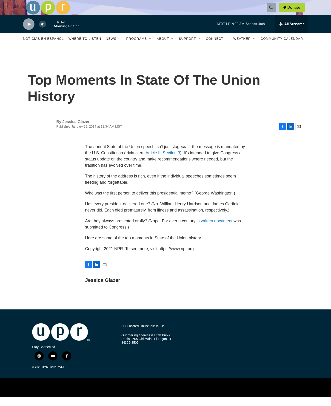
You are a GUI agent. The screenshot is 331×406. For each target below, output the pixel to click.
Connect (214, 48)
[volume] (42, 33)
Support (187, 48)
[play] (28, 33)
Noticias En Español (43, 48)
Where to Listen (84, 48)
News (111, 48)
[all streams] (291, 33)
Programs (136, 48)
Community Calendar (282, 48)
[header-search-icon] (273, 12)
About (163, 48)
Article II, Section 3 (163, 162)
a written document (214, 230)
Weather (242, 48)
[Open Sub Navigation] (120, 48)
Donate (296, 12)
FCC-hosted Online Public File (143, 335)
